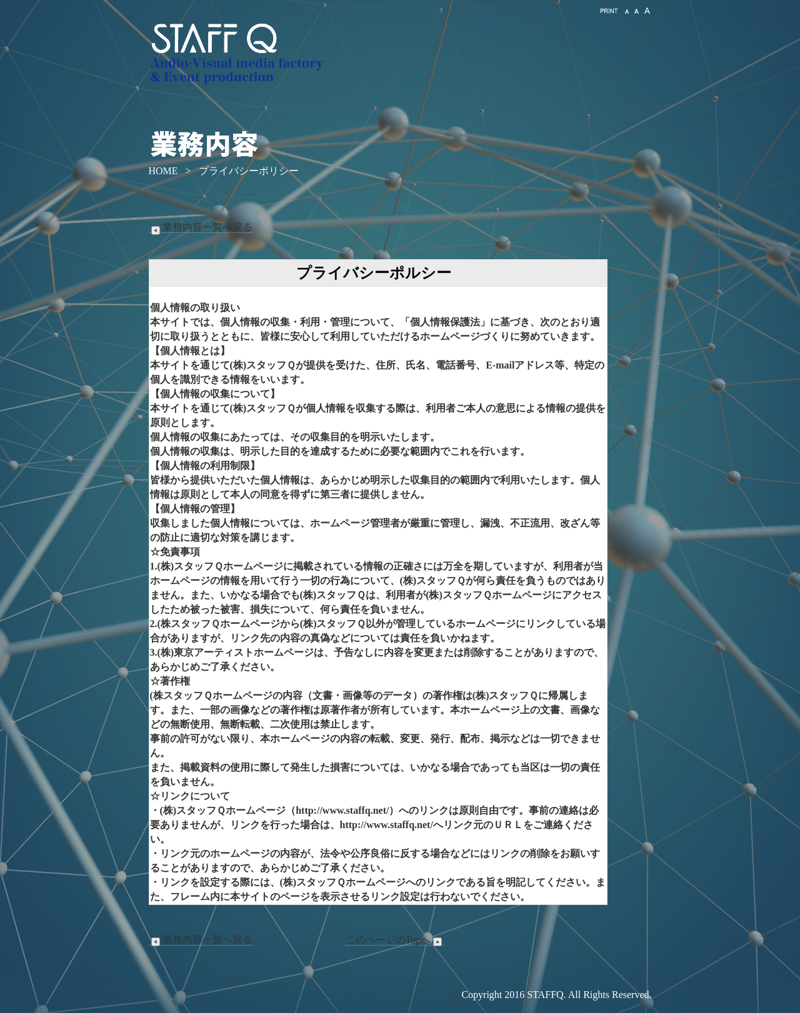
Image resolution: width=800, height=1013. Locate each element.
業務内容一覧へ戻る (200, 227)
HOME (163, 171)
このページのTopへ (395, 940)
